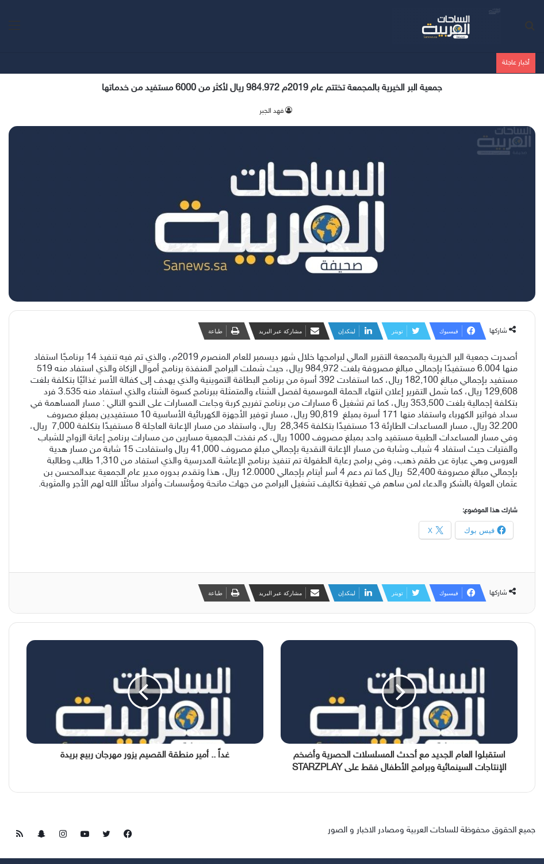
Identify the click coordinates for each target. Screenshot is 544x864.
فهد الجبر (271, 111)
